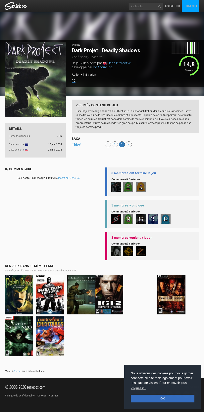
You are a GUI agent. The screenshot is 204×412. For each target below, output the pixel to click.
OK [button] (162, 398)
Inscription (172, 6)
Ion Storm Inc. (103, 67)
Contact (53, 395)
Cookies (41, 395)
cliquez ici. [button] (138, 388)
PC (74, 80)
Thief (76, 145)
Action (76, 74)
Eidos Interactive (119, 63)
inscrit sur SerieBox (69, 177)
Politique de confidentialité (20, 395)
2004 (76, 45)
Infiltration (89, 74)
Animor (17, 371)
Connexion (190, 6)
